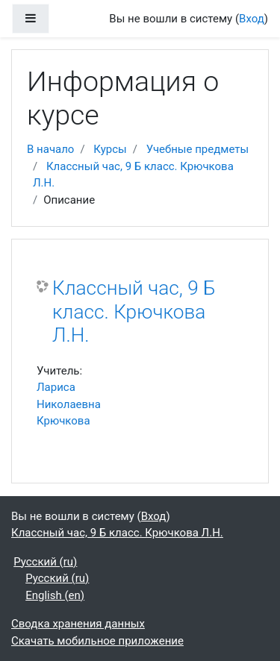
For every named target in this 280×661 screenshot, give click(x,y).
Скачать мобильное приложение (97, 641)
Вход (251, 18)
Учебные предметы (197, 149)
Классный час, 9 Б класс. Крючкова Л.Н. (134, 311)
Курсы (109, 149)
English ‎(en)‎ (54, 595)
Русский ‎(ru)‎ (45, 561)
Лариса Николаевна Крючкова (69, 403)
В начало (50, 149)
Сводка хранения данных (78, 623)
